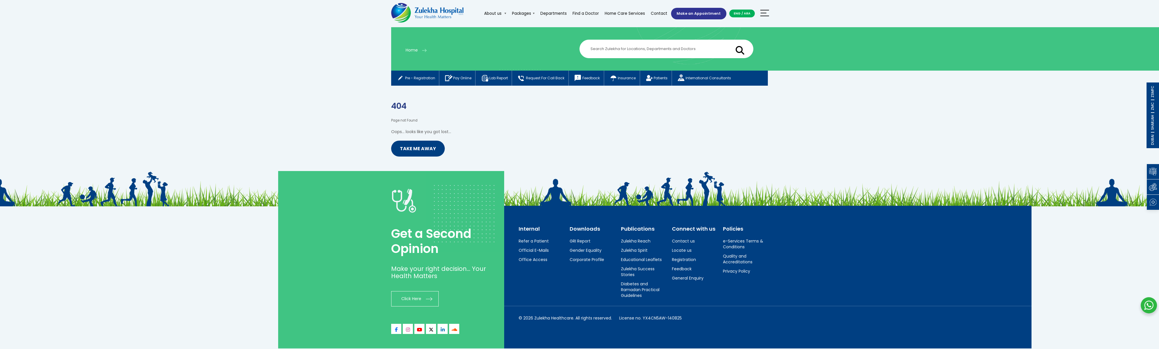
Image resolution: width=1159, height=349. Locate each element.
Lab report (497, 78)
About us (493, 13)
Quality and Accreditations (737, 259)
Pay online (459, 78)
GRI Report (580, 242)
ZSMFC (1152, 92)
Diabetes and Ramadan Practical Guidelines (640, 290)
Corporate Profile (587, 260)
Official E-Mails (534, 251)
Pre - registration (416, 78)
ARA (747, 13)
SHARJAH (1152, 122)
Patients (665, 78)
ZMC (1152, 106)
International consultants (714, 78)
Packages (521, 13)
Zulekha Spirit (634, 251)
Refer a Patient (534, 242)
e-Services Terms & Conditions (743, 244)
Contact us (683, 242)
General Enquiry (688, 279)
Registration (684, 260)
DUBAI (1152, 140)
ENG (737, 13)
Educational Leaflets (641, 260)
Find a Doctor (583, 13)
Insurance (630, 78)
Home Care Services (622, 13)
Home (412, 50)
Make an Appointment (697, 13)
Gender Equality (586, 251)
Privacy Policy (736, 272)
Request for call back (545, 78)
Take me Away (418, 149)
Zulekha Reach (635, 242)
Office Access (533, 260)
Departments (551, 13)
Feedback (592, 78)
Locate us (682, 251)
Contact (656, 13)
